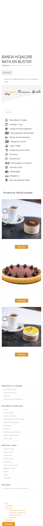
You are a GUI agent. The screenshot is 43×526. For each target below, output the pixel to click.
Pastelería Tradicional (17, 513)
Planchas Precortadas (12, 432)
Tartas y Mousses (10, 416)
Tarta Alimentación (11, 435)
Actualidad (8, 520)
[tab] (6, 72)
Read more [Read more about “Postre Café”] (21, 247)
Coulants (7, 396)
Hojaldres (13, 65)
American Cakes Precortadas (14, 419)
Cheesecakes (7, 462)
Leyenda (8, 112)
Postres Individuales (11, 422)
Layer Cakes (7, 455)
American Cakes (15, 515)
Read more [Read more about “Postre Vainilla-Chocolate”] (21, 354)
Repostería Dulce (9, 389)
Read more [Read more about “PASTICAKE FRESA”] (21, 300)
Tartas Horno (8, 413)
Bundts (6, 471)
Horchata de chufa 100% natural (15, 488)
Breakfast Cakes (9, 468)
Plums (5, 475)
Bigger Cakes (8, 452)
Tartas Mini (7, 438)
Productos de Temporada (13, 399)
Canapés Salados (9, 393)
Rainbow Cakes (8, 449)
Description (7, 72)
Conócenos (9, 505)
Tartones (7, 478)
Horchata (12, 517)
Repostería (7, 425)
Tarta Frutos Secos (10, 465)
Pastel (5, 409)
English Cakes (8, 458)
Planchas (6, 429)
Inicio (6, 503)
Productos (8, 508)
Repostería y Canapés (25, 65)
